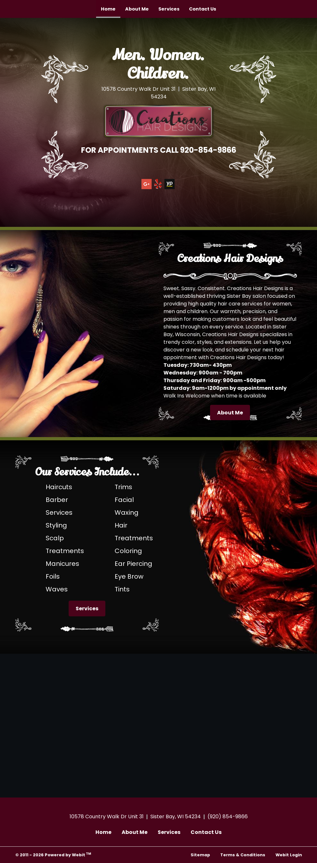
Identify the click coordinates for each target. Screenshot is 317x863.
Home (110, 7)
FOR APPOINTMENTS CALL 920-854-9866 (158, 150)
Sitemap (200, 855)
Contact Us (202, 9)
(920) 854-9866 (228, 816)
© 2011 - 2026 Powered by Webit (53, 854)
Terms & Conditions (242, 855)
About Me (137, 9)
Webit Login (288, 855)
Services (168, 9)
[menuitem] (108, 9)
